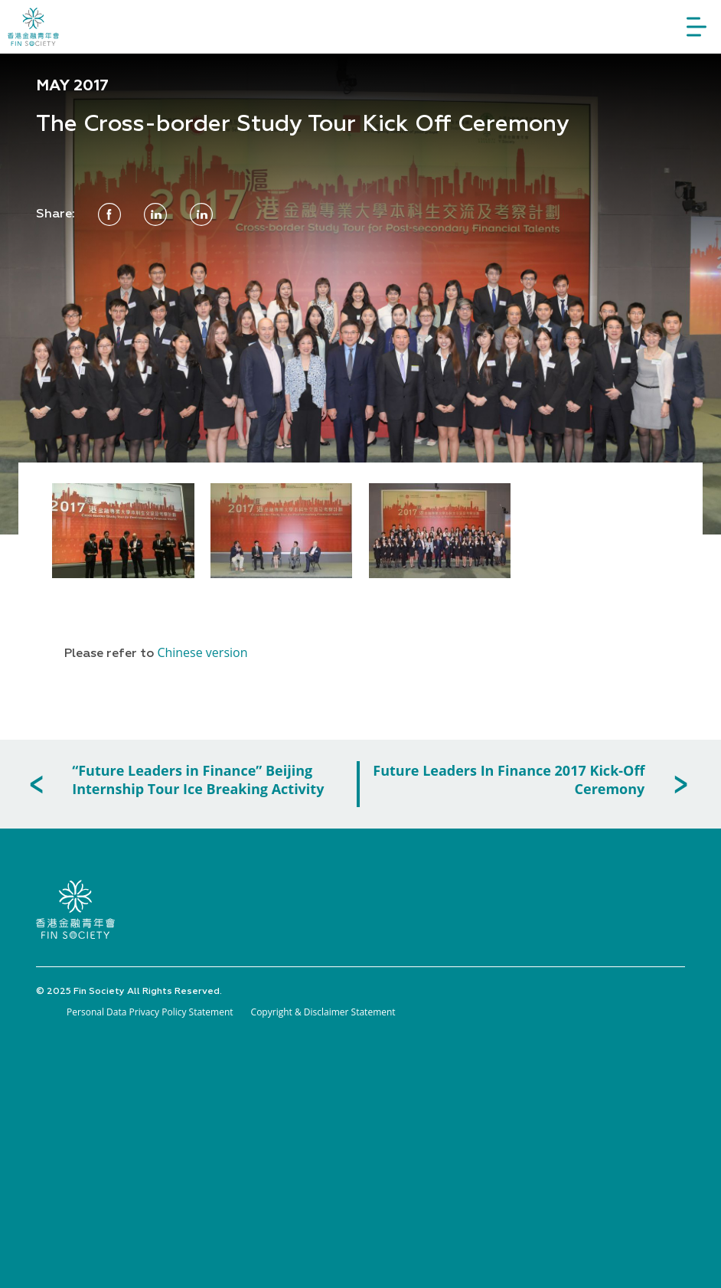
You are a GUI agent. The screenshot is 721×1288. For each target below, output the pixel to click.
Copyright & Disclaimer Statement (323, 1011)
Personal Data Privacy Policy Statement (150, 1011)
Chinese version (202, 652)
